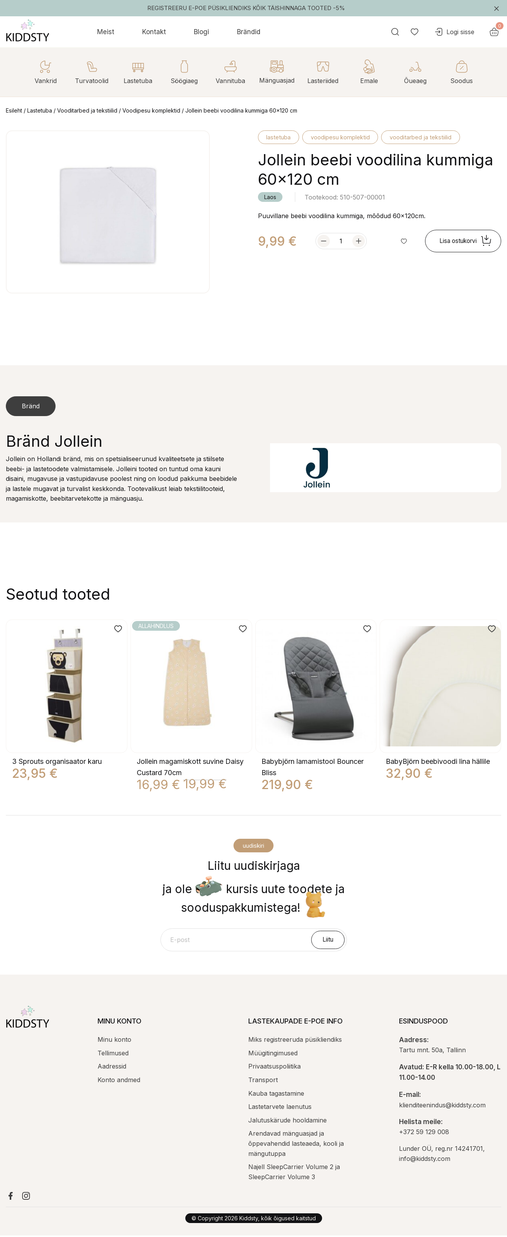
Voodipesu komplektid (151, 110)
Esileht (14, 110)
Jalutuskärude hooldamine (287, 1122)
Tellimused (113, 1054)
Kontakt (154, 32)
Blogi (201, 32)
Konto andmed (119, 1081)
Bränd (31, 406)
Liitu (329, 940)
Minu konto (114, 1041)
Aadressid (112, 1068)
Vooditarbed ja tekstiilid (87, 110)
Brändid (248, 32)
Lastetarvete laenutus (280, 1108)
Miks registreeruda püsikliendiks (295, 1041)
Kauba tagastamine (276, 1095)
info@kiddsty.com (424, 1160)
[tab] (31, 406)
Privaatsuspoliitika (274, 1068)
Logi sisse (475, 31)
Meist (105, 32)
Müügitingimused (273, 1054)
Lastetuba (39, 110)
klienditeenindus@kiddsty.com (442, 1106)
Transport (263, 1081)
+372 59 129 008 (424, 1133)
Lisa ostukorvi (463, 242)
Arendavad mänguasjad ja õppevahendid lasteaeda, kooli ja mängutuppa (296, 1145)
